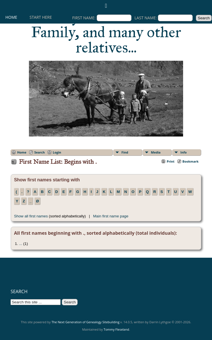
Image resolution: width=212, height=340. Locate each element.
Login (57, 152)
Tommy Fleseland (116, 329)
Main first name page (110, 216)
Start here (40, 17)
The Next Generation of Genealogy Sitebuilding (86, 322)
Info (184, 152)
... (20, 244)
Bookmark (191, 161)
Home (11, 17)
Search (39, 152)
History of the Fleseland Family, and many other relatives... (106, 32)
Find (125, 152)
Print (170, 161)
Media (156, 152)
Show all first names (31, 216)
